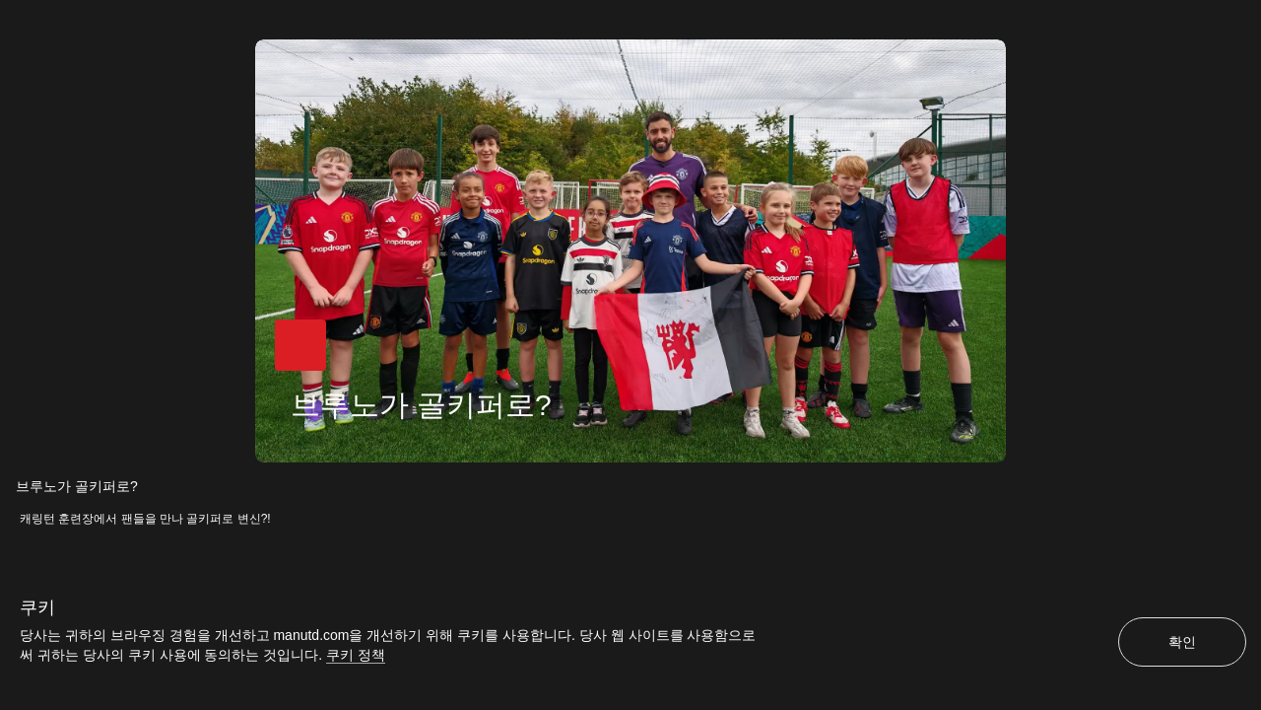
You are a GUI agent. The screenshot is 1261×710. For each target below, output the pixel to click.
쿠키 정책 (355, 655)
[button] (297, 348)
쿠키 (37, 607)
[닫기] (1249, 12)
